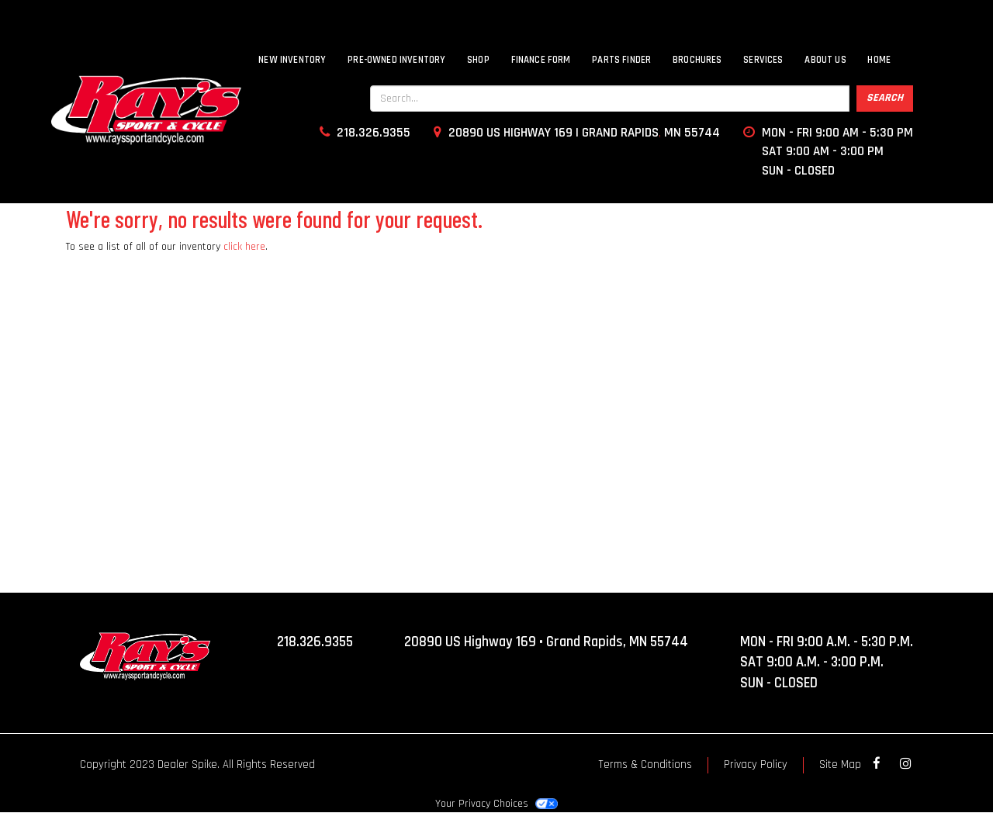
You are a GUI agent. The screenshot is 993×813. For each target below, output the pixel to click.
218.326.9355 (315, 642)
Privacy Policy (755, 764)
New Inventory (292, 60)
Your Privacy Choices (496, 804)
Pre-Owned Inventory (396, 60)
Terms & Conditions (645, 764)
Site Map (840, 764)
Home (879, 60)
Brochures (697, 60)
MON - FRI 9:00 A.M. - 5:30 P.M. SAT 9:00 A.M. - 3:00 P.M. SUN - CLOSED (826, 662)
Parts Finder (621, 60)
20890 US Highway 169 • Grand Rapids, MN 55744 (546, 642)
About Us (825, 60)
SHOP (478, 60)
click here (244, 247)
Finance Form (541, 60)
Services (763, 60)
